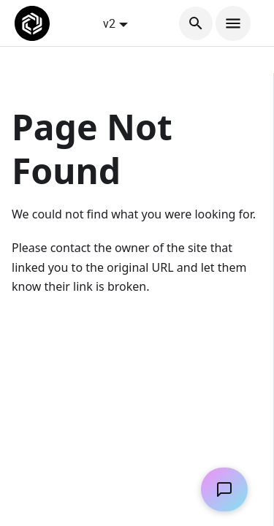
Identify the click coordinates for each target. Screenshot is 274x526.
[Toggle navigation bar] (233, 23)
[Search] (196, 23)
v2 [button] (109, 23)
